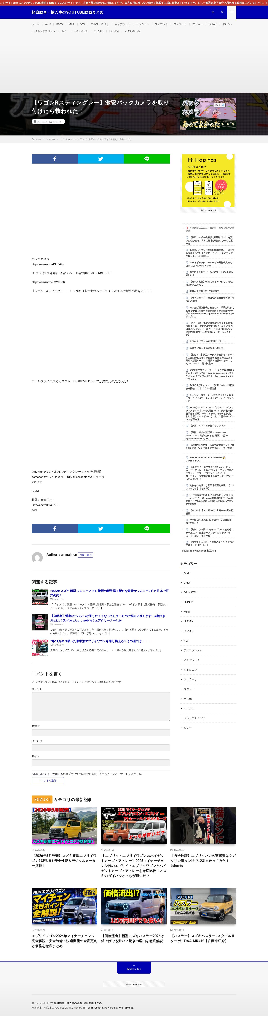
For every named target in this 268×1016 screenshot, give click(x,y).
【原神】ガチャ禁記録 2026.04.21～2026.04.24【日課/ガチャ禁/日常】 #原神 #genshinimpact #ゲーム (207, 435)
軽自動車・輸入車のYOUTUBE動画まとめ (78, 1002)
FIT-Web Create (93, 1007)
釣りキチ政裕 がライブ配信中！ (205, 291)
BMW (59, 24)
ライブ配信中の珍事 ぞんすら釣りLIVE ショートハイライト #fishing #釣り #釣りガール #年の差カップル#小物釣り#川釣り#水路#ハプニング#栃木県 (209, 499)
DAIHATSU (81, 31)
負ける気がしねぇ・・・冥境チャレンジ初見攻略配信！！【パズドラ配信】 (210, 387)
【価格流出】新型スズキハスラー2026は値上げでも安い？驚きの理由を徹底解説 (132, 938)
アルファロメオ (100, 24)
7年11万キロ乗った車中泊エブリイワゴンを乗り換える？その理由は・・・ (100, 641)
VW (82, 24)
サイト (35, 756)
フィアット (161, 24)
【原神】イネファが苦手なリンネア (207, 425)
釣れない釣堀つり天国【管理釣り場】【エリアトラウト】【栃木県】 (210, 487)
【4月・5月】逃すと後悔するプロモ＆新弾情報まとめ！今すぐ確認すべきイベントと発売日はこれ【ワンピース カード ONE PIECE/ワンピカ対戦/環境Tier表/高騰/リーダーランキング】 (209, 329)
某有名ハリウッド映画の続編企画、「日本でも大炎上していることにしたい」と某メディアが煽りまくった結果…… (210, 252)
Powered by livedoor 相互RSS (199, 550)
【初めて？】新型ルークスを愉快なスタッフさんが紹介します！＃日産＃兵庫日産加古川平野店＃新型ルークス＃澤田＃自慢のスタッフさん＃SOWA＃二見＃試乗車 (210, 359)
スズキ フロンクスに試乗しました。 (208, 347)
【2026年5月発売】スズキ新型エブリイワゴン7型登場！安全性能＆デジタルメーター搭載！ (210, 446)
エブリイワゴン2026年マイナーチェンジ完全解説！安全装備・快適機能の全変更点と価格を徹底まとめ (64, 941)
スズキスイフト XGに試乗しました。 (208, 341)
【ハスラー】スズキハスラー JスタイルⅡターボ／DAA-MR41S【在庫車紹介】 (202, 938)
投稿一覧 (84, 554)
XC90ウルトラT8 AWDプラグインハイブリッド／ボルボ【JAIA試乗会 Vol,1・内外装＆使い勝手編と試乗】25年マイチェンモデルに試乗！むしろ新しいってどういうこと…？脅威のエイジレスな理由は (210, 413)
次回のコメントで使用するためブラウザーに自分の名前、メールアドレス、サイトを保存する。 (88, 773)
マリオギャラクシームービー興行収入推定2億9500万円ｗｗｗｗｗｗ (209, 264)
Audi (48, 24)
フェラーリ (180, 24)
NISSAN (188, 621)
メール (37, 741)
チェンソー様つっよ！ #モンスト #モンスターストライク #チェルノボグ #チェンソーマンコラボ (210, 398)
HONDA (114, 31)
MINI (72, 24)
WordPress (126, 1007)
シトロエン (142, 24)
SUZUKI (99, 31)
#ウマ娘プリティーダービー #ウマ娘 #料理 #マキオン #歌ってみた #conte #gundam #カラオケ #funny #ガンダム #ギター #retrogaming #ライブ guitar (210, 374)
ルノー (65, 31)
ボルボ (212, 24)
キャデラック (122, 24)
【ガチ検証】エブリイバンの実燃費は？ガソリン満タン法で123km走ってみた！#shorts (203, 861)
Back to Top (134, 968)
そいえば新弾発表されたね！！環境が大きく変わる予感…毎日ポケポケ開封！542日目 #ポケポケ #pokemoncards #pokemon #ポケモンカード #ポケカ (210, 312)
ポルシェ (227, 24)
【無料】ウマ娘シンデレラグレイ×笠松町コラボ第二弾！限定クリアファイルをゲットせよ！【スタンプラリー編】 (209, 532)
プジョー (197, 24)
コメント (37, 689)
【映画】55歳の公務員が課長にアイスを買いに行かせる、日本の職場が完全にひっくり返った (209, 240)
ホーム (35, 24)
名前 (36, 726)
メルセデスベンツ (45, 31)
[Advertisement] (134, 65)
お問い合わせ (133, 31)
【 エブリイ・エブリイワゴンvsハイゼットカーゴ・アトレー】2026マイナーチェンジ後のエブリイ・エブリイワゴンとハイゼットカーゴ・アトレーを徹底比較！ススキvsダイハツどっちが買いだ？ (209, 473)
